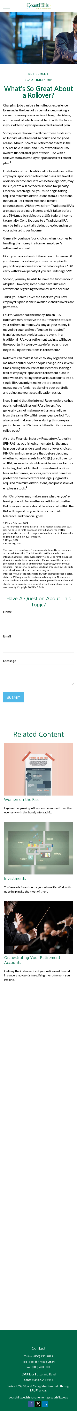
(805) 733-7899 (43, 1356)
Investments (15, 878)
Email (7, 636)
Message (9, 661)
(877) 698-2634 (45, 1361)
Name (7, 612)
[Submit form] (13, 697)
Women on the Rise (21, 799)
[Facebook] (31, 1404)
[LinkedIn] (45, 1404)
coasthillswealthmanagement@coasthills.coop (38, 1397)
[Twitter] (38, 1404)
